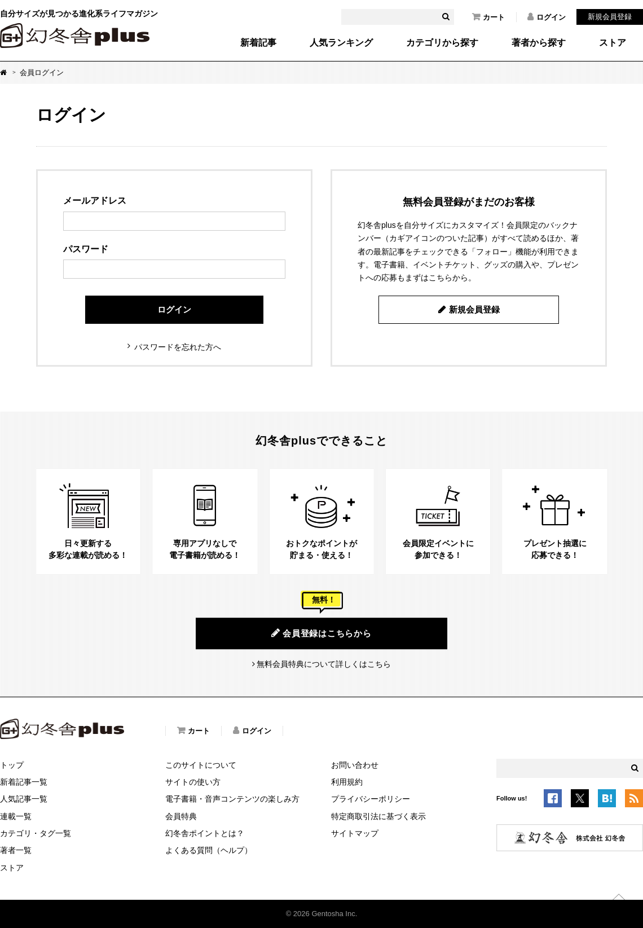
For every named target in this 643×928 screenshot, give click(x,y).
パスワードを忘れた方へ (177, 346)
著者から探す (539, 42)
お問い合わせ (354, 764)
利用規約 (347, 781)
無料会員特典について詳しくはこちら (324, 663)
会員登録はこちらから (321, 633)
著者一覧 (16, 850)
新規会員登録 (610, 16)
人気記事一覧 (23, 798)
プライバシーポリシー (370, 798)
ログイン (546, 16)
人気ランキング (341, 42)
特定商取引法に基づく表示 (378, 816)
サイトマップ (354, 833)
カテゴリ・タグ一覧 (35, 833)
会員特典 (181, 816)
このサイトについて (200, 764)
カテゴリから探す (442, 42)
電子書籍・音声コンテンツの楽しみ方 (232, 798)
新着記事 (258, 42)
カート (488, 16)
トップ (12, 764)
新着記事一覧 (23, 781)
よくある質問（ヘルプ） (208, 850)
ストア (612, 42)
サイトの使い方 (193, 781)
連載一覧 (16, 816)
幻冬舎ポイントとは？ (204, 833)
